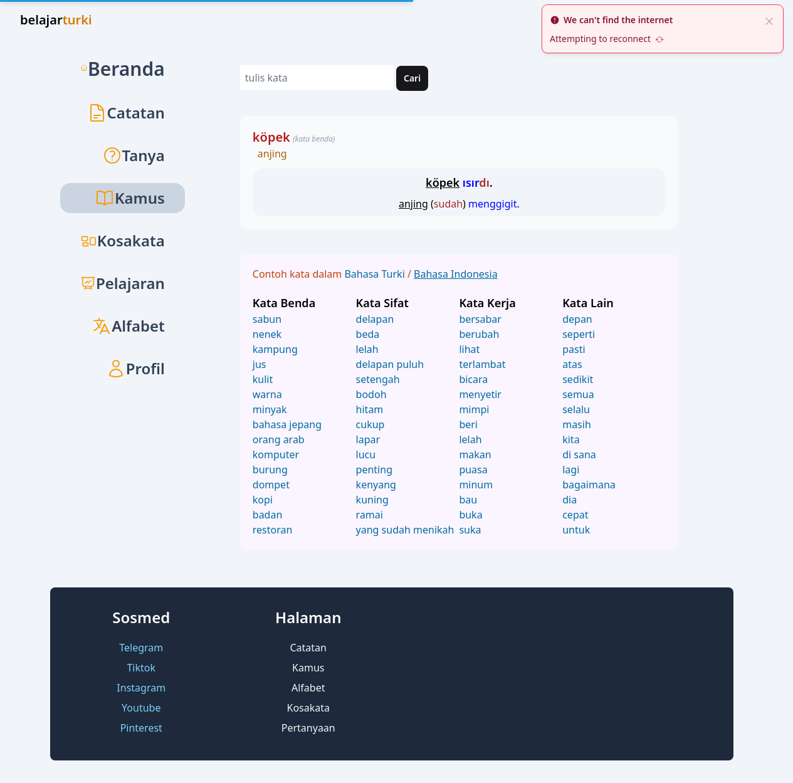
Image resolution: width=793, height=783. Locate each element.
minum (476, 484)
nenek (267, 334)
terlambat (482, 364)
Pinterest (141, 728)
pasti (573, 349)
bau (468, 500)
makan (475, 454)
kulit (263, 379)
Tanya (133, 155)
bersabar (480, 319)
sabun (267, 319)
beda (368, 334)
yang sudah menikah (405, 530)
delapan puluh (390, 364)
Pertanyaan (308, 728)
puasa (473, 469)
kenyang (376, 484)
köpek (271, 137)
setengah (378, 379)
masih (576, 424)
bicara (473, 379)
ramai (369, 515)
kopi (263, 500)
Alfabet (128, 325)
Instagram (141, 688)
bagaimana (589, 484)
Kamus (308, 668)
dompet (271, 484)
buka (470, 515)
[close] (769, 20)
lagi (570, 469)
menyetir (480, 394)
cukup (370, 424)
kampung (275, 349)
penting (374, 469)
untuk (576, 530)
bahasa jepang (287, 424)
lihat (469, 349)
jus (259, 364)
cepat (575, 515)
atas (572, 364)
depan (577, 319)
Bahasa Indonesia (456, 274)
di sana (579, 454)
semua (578, 394)
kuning (372, 500)
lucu (366, 454)
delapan (375, 319)
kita (570, 439)
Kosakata (122, 240)
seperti (578, 334)
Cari (412, 78)
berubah (479, 334)
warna (267, 394)
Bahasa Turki (375, 274)
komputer (276, 454)
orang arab (279, 439)
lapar (368, 439)
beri (468, 424)
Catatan (126, 112)
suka (470, 530)
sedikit (577, 379)
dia (569, 500)
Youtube (141, 708)
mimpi (474, 409)
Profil (135, 368)
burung (270, 469)
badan (268, 515)
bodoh (371, 394)
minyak (270, 409)
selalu (576, 409)
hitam (370, 409)
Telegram (141, 647)
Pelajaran (122, 283)
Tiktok (141, 668)
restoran (273, 530)
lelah (367, 349)
